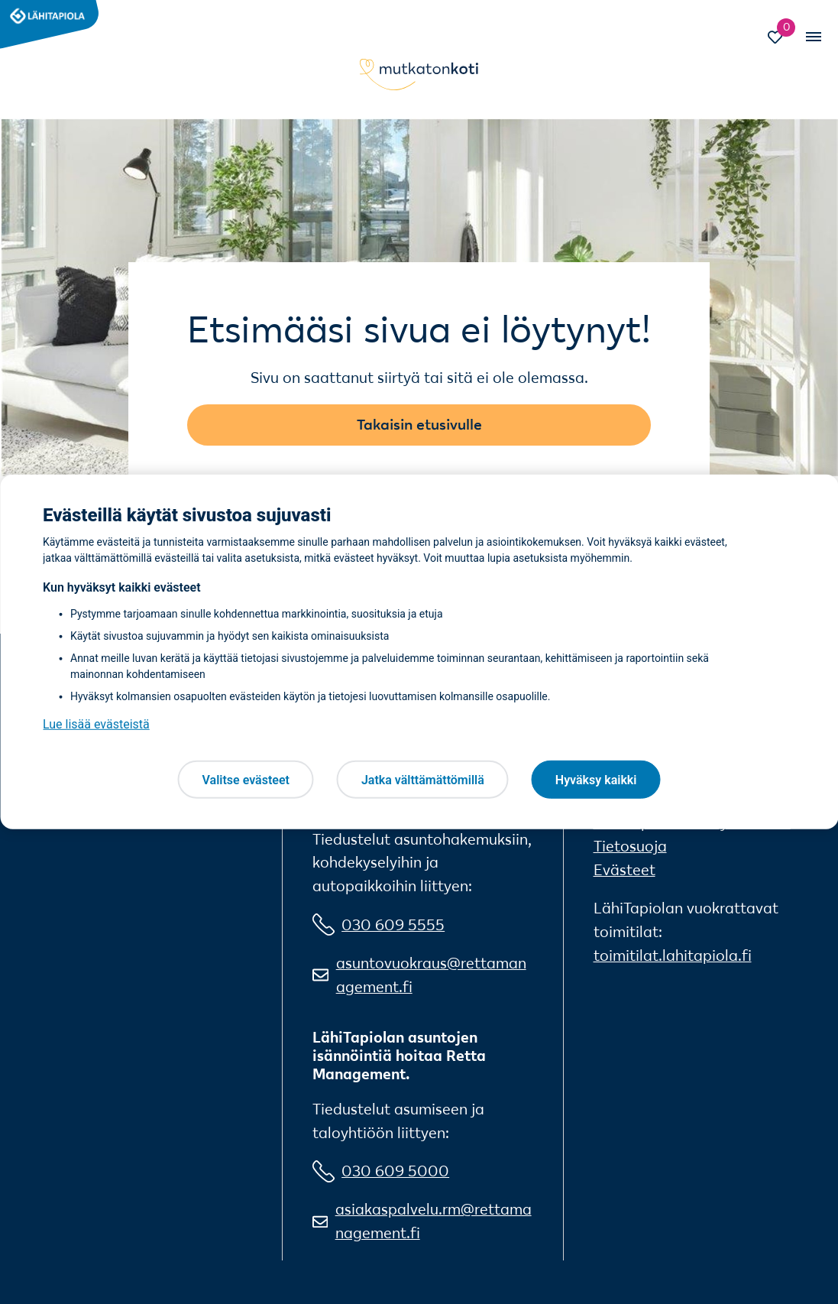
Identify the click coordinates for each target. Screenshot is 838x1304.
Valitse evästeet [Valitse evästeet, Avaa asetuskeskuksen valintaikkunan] (246, 779)
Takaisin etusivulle (419, 424)
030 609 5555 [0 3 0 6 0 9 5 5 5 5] (393, 925)
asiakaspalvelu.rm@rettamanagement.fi (433, 1221)
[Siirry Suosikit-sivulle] (783, 39)
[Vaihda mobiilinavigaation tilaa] (812, 37)
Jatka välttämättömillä (422, 779)
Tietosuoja (630, 846)
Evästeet (624, 870)
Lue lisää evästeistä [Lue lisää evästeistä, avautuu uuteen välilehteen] (96, 724)
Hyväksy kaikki (596, 779)
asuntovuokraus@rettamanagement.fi (431, 975)
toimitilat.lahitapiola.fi (673, 955)
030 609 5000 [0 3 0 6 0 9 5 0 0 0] (395, 1171)
